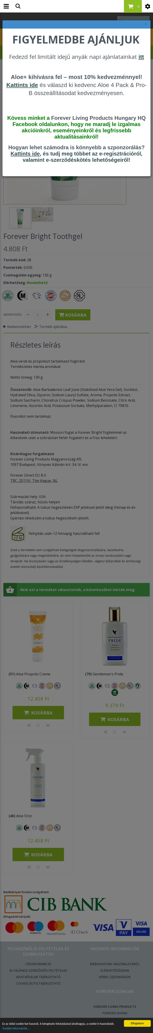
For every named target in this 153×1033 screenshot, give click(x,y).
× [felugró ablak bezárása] (145, 24)
